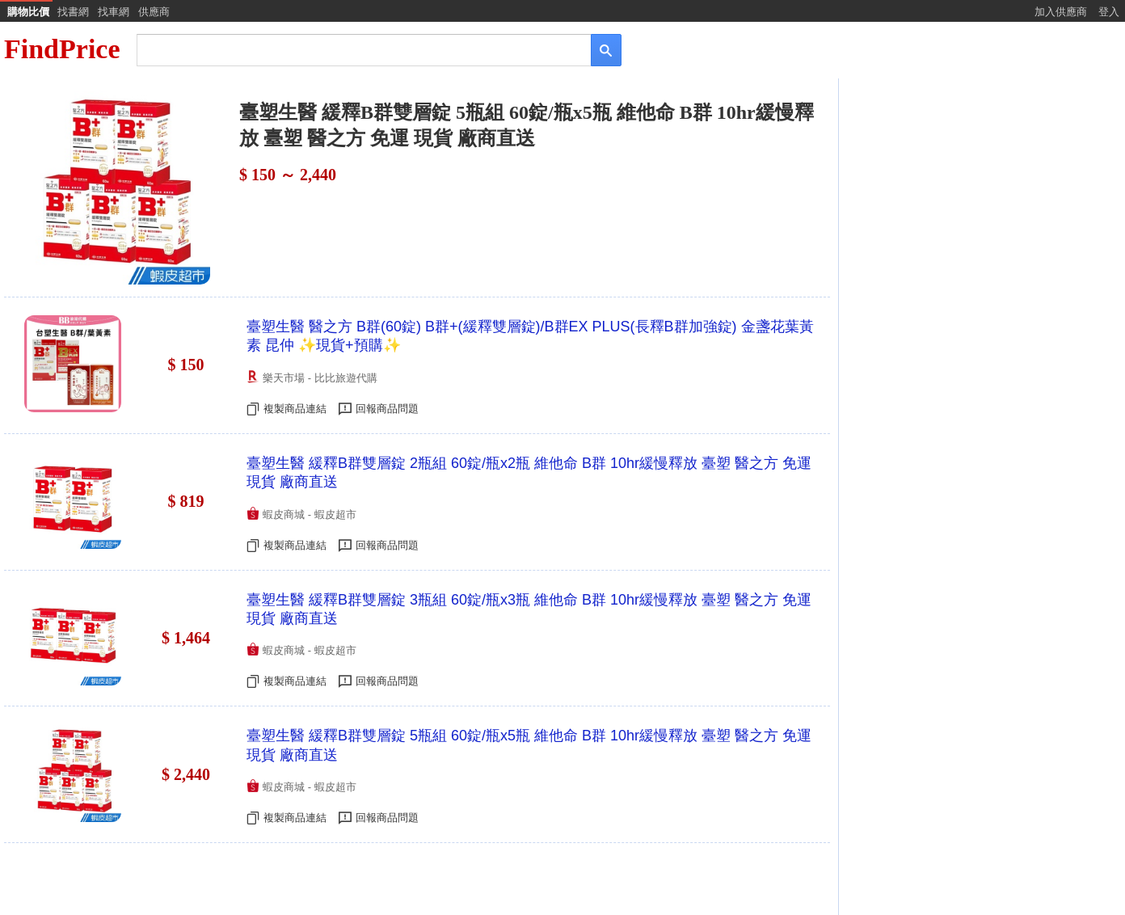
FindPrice (62, 49)
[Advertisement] (980, 208)
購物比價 (28, 12)
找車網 (113, 12)
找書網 (73, 12)
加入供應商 (1060, 12)
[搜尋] (352, 49)
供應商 (154, 12)
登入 (1108, 12)
